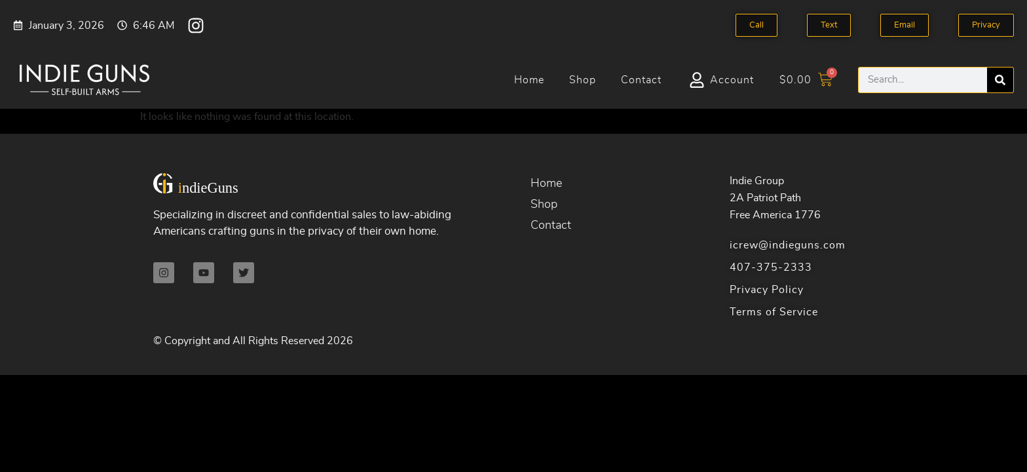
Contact (641, 80)
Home (529, 80)
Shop (582, 80)
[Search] (1000, 80)
